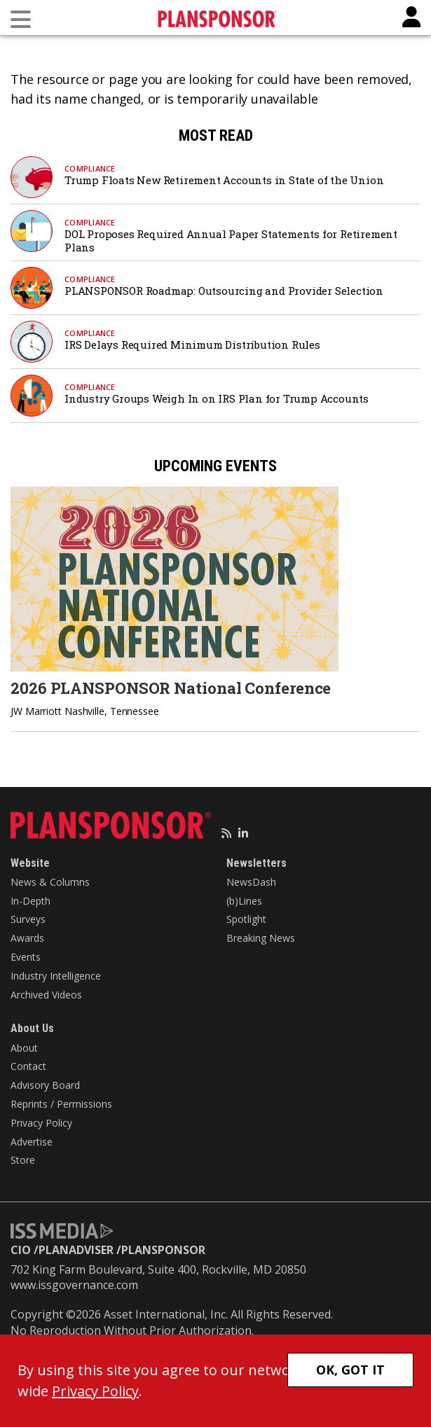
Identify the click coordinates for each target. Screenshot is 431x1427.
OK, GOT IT (350, 1369)
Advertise (32, 1141)
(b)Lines (244, 900)
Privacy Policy (41, 1122)
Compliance (90, 168)
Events (26, 956)
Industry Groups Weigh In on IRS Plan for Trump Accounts (217, 398)
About (24, 1047)
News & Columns (50, 882)
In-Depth (30, 900)
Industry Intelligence (56, 975)
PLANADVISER (76, 1250)
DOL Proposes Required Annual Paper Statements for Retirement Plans (230, 241)
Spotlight (246, 919)
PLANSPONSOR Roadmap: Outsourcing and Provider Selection (223, 291)
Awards (27, 938)
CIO (21, 1250)
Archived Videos (46, 994)
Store (23, 1160)
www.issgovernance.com (74, 1285)
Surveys (28, 919)
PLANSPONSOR (163, 1250)
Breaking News (260, 938)
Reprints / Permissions (61, 1104)
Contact (28, 1066)
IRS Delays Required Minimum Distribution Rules (192, 344)
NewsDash (251, 882)
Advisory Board (45, 1085)
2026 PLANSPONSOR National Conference (171, 688)
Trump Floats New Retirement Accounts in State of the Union (223, 180)
